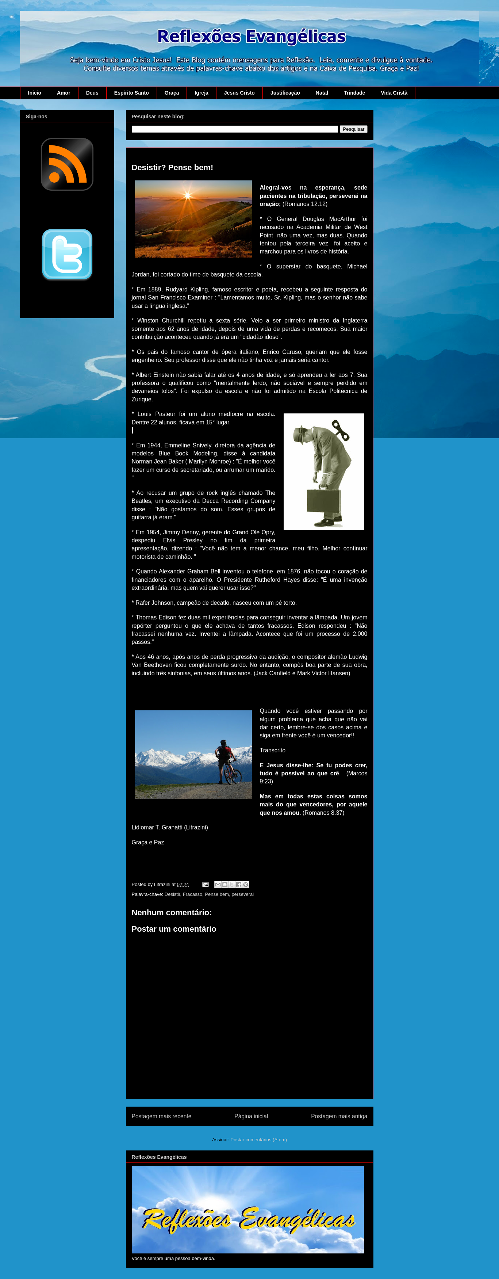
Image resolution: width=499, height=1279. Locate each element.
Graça (172, 93)
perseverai (242, 894)
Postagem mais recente (162, 1116)
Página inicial (251, 1116)
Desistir (172, 894)
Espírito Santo (131, 93)
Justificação (285, 93)
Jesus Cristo (239, 93)
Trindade (354, 93)
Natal (322, 93)
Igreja (201, 93)
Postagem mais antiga (339, 1116)
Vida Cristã (394, 93)
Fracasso (192, 894)
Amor (63, 93)
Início (35, 93)
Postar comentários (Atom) (258, 1139)
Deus (92, 93)
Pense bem (217, 894)
